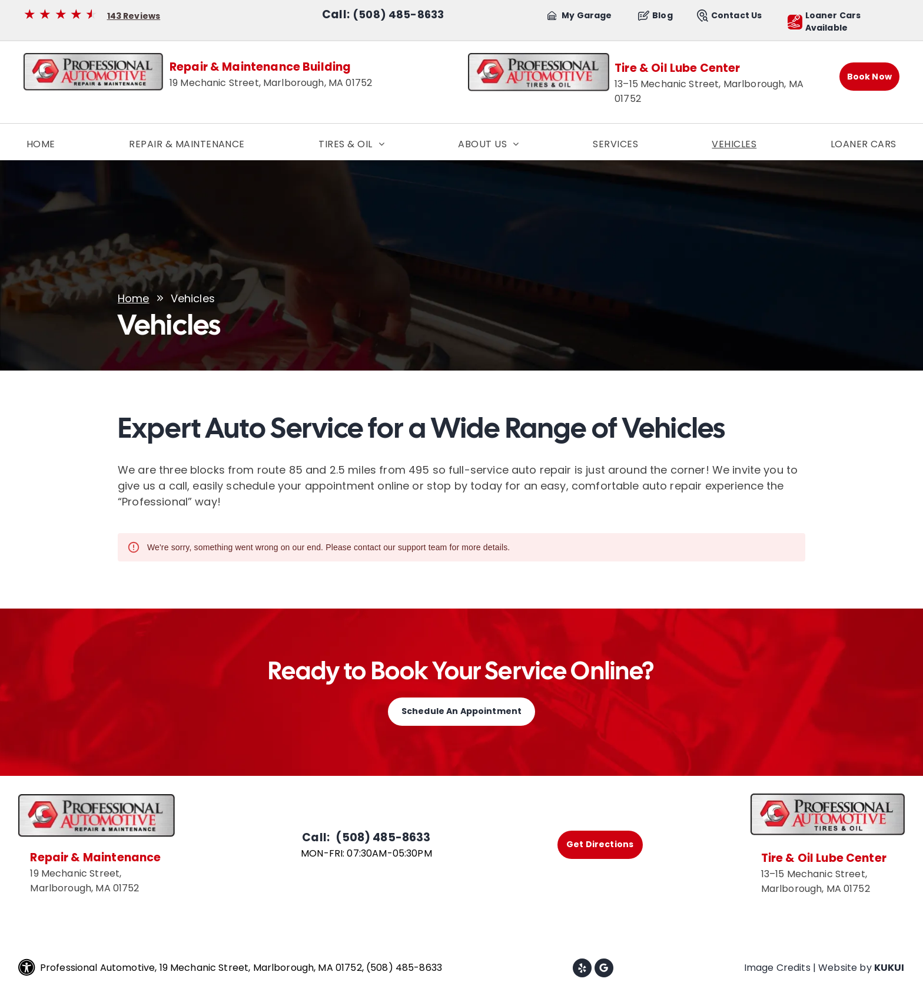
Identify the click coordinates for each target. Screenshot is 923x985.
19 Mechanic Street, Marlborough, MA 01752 (271, 83)
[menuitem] (41, 144)
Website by (845, 967)
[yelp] (582, 969)
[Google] (604, 969)
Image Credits (777, 967)
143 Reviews (134, 16)
